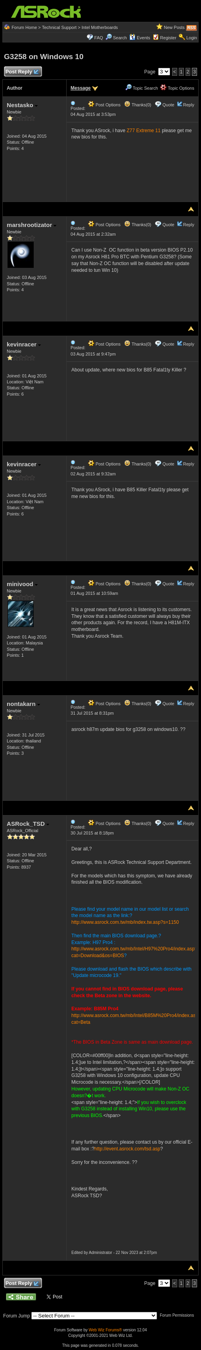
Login (191, 37)
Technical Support (59, 27)
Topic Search (141, 88)
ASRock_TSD (28, 823)
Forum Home (24, 27)
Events (139, 37)
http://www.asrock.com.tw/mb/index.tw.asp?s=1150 (125, 922)
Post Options (104, 104)
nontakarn (23, 703)
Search (120, 37)
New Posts (174, 27)
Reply (188, 104)
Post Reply (22, 72)
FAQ (98, 37)
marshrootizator (31, 224)
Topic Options (177, 88)
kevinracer (24, 344)
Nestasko (22, 105)
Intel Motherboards (100, 27)
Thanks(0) (137, 104)
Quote (168, 104)
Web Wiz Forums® (105, 1330)
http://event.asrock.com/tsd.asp (127, 1149)
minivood (22, 584)
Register (168, 37)
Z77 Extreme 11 (143, 130)
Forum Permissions (179, 1315)
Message (81, 88)
